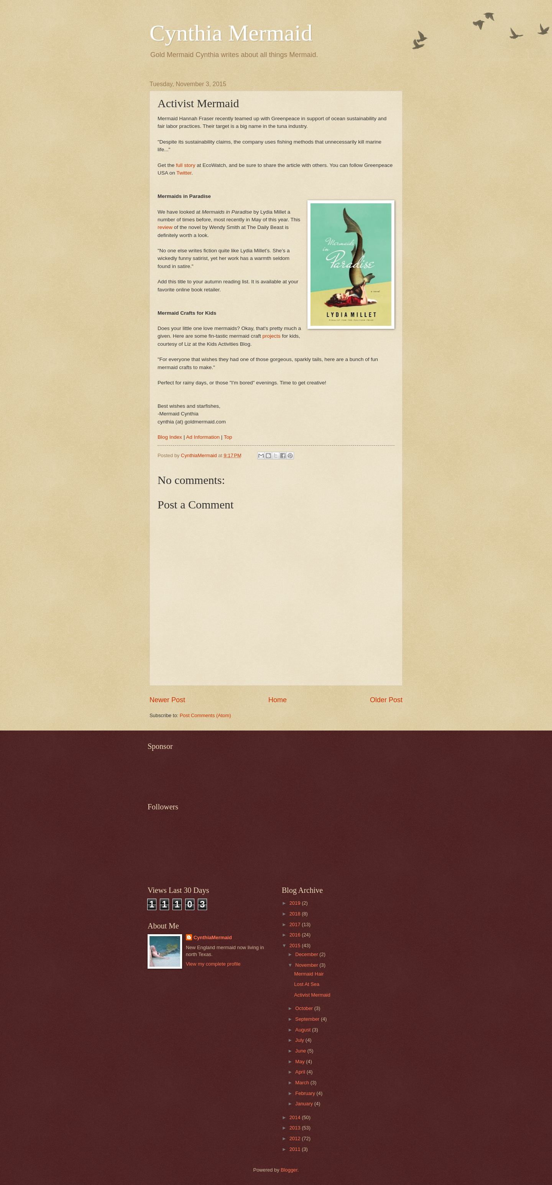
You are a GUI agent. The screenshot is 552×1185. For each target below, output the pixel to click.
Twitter (183, 173)
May (300, 1061)
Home (277, 700)
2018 (295, 914)
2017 (295, 924)
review (165, 227)
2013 (295, 1128)
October (304, 1008)
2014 (295, 1117)
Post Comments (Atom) (205, 715)
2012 (295, 1138)
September (308, 1019)
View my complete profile (213, 964)
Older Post (386, 700)
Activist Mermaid (312, 995)
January (304, 1104)
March (302, 1082)
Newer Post (167, 700)
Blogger (289, 1170)
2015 (295, 945)
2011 (295, 1149)
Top (228, 437)
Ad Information (203, 437)
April (300, 1072)
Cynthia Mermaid (231, 33)
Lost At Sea (306, 984)
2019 (295, 903)
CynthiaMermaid (213, 937)
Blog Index (170, 437)
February (305, 1093)
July (300, 1040)
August (303, 1030)
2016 (295, 935)
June (301, 1051)
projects (271, 336)
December (307, 954)
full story (185, 165)
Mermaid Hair (309, 974)
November (307, 965)
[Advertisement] (287, 772)
